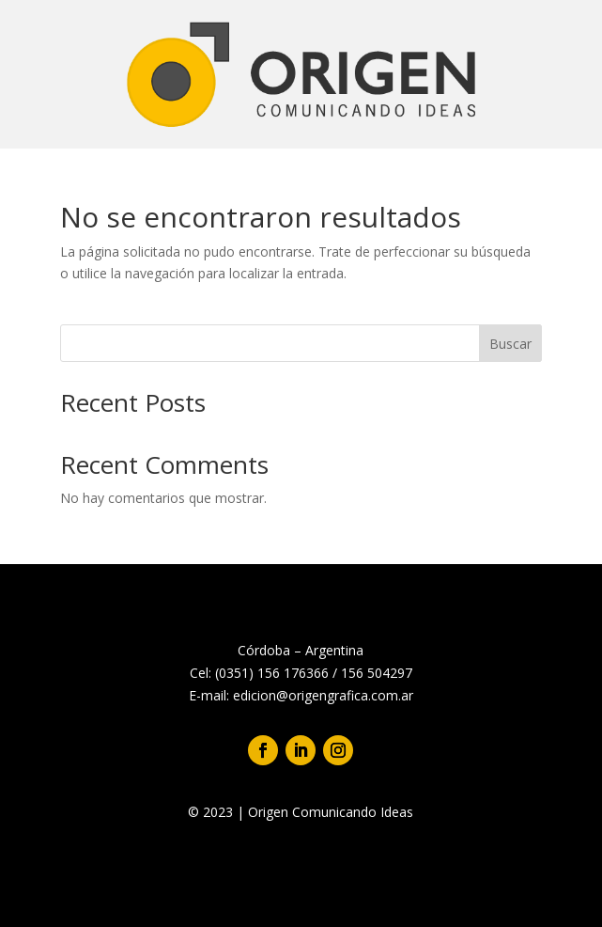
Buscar (510, 344)
